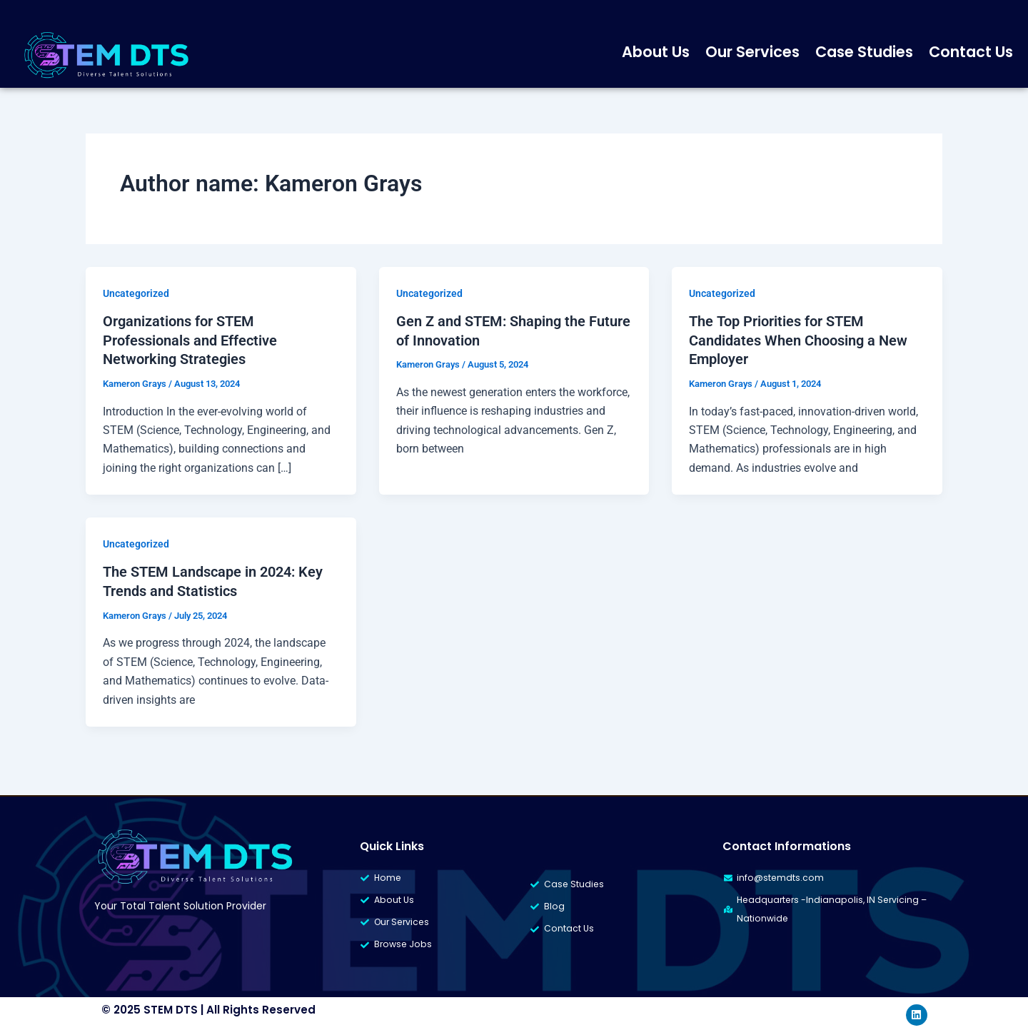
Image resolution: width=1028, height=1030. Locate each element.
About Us (656, 51)
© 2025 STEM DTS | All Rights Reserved (208, 1006)
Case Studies (864, 51)
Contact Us (971, 51)
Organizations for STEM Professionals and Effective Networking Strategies (190, 340)
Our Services (752, 51)
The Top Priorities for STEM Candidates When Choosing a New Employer (798, 340)
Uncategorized (136, 293)
